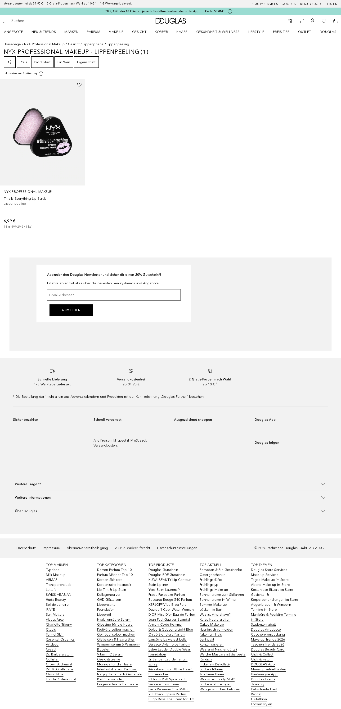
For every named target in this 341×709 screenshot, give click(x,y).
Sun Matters (55, 615)
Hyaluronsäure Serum (113, 620)
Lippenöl (104, 615)
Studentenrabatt (263, 625)
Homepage (12, 44)
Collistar (52, 659)
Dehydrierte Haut (264, 689)
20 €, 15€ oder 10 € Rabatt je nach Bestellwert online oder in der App (152, 11)
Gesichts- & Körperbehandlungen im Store (274, 597)
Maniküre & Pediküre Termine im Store (273, 617)
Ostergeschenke (212, 575)
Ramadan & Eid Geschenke (221, 570)
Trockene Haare (212, 674)
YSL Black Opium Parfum (167, 694)
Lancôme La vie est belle (167, 639)
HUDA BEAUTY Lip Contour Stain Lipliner (169, 582)
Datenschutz (26, 548)
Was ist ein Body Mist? (217, 679)
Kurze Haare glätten (215, 620)
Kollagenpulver (109, 595)
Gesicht (139, 32)
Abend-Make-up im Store (270, 585)
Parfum (93, 32)
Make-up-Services (264, 575)
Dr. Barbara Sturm (59, 654)
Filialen (331, 4)
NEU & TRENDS (43, 32)
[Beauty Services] (290, 21)
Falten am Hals (211, 634)
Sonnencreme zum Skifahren (222, 595)
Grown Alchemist (59, 664)
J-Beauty (258, 684)
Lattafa (51, 590)
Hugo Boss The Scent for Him (171, 699)
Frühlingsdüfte (211, 580)
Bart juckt (207, 639)
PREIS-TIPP (281, 32)
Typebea (52, 570)
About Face (55, 620)
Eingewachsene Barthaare (117, 684)
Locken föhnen (211, 669)
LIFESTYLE (256, 32)
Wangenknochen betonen (220, 689)
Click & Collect (262, 654)
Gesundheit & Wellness (218, 32)
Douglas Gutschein (163, 570)
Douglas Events (263, 679)
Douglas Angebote (266, 630)
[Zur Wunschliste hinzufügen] (79, 85)
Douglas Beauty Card (268, 649)
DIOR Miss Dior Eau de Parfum (172, 615)
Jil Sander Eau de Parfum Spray (168, 661)
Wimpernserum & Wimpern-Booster (118, 646)
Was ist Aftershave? (215, 615)
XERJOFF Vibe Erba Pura (167, 605)
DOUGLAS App (263, 664)
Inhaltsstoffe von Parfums (117, 669)
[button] (170, 484)
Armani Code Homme (165, 625)
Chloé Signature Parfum (166, 634)
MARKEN (71, 32)
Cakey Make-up (212, 625)
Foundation (106, 610)
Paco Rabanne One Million (169, 689)
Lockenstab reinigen (215, 684)
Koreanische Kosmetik (114, 585)
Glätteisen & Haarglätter (116, 639)
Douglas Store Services (269, 570)
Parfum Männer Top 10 (115, 575)
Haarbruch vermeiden (216, 630)
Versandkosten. (106, 445)
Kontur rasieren (212, 644)
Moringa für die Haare (114, 664)
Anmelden (71, 310)
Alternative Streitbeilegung (87, 548)
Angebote (13, 32)
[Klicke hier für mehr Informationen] (230, 11)
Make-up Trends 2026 (268, 639)
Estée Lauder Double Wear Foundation (169, 651)
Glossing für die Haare (114, 625)
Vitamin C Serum (109, 654)
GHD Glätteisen (109, 600)
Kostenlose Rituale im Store (272, 590)
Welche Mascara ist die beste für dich (223, 656)
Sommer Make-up (213, 605)
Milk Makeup (56, 575)
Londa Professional (61, 679)
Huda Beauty (56, 600)
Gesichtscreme (108, 659)
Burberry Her (158, 674)
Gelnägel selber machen (116, 634)
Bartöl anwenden (110, 679)
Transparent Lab (59, 585)
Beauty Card (310, 4)
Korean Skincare (109, 580)
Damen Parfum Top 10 (114, 570)
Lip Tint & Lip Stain (111, 590)
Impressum (51, 548)
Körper (161, 32)
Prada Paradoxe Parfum (166, 595)
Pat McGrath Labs (59, 669)
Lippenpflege (93, 44)
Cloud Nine (54, 674)
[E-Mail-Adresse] (114, 295)
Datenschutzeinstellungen (177, 548)
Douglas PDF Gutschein (166, 575)
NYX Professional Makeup (44, 44)
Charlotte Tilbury (59, 625)
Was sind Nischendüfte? (218, 649)
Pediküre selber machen (115, 630)
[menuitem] (16, 32)
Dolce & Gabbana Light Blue (170, 630)
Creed (51, 649)
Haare (182, 32)
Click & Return (262, 659)
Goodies (289, 4)
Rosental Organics (60, 639)
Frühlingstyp (209, 585)
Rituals (51, 630)
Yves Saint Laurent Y (164, 590)
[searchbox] (46, 21)
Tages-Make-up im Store (270, 580)
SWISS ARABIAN (59, 595)
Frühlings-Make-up (214, 590)
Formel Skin (54, 634)
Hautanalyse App (264, 674)
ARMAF (51, 580)
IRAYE (50, 610)
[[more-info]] (24, 73)
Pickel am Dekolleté (215, 664)
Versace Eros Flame (163, 684)
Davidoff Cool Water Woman (171, 610)
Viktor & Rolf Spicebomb (167, 679)
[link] (42, 154)
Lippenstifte (106, 605)
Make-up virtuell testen (268, 669)
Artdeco (52, 644)
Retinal (256, 694)
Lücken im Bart (211, 610)
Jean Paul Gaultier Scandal (169, 620)
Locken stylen (261, 704)
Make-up (116, 32)
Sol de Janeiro (57, 605)
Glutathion (259, 699)
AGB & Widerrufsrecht (132, 548)
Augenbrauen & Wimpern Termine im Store (271, 607)
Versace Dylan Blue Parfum (169, 644)
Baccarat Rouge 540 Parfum (170, 600)
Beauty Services (264, 4)
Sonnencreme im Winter (218, 600)
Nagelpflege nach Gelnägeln (119, 674)
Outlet (304, 32)
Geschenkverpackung (268, 634)
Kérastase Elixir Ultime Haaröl (170, 669)
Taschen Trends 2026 (267, 644)
